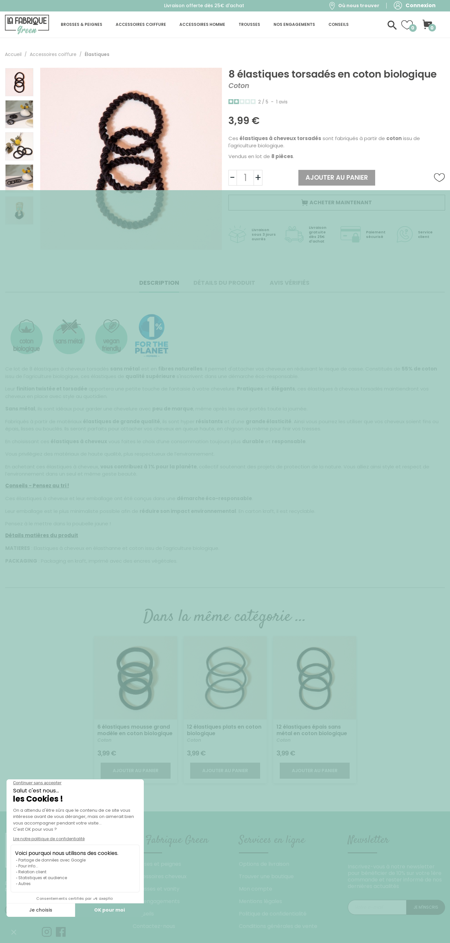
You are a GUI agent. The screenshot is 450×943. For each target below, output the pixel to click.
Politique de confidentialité (273, 913)
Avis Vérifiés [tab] (289, 283)
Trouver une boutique (266, 876)
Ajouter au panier (337, 177)
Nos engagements (156, 901)
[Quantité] (245, 178)
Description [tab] (159, 283)
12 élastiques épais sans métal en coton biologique (311, 730)
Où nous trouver (358, 5)
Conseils (143, 913)
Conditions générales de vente (278, 926)
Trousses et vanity (156, 889)
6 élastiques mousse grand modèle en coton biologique (135, 730)
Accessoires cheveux (160, 876)
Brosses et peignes (157, 864)
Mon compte (255, 889)
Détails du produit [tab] (224, 283)
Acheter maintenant (336, 202)
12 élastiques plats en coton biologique (224, 730)
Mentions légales (260, 901)
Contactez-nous (154, 926)
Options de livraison (264, 864)
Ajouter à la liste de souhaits (439, 178)
